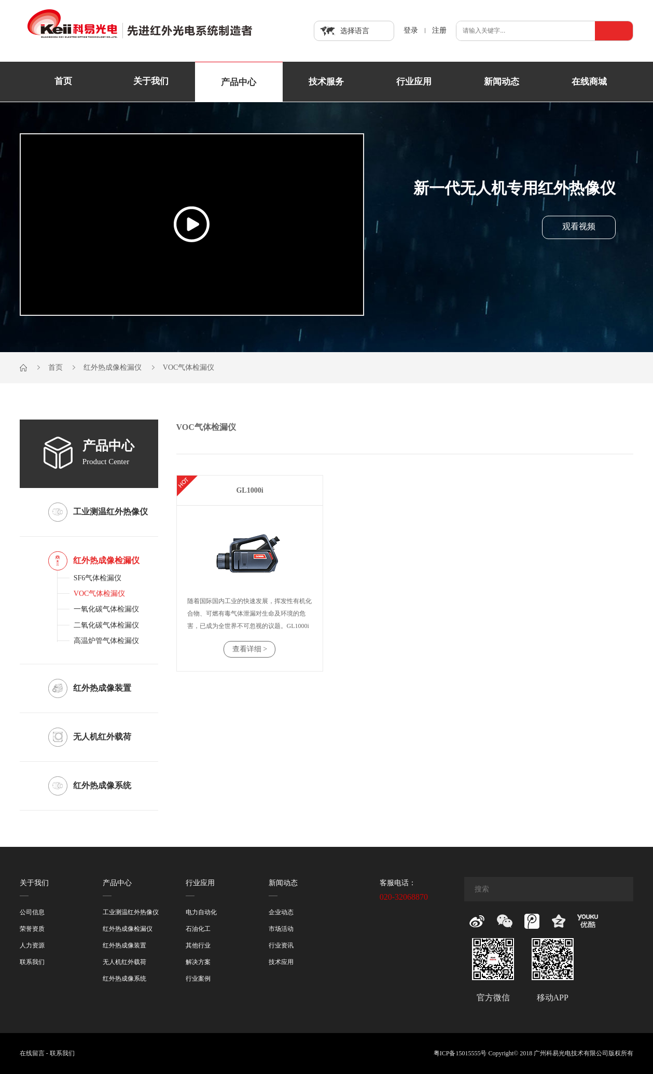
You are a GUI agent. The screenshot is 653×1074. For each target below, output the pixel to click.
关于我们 (151, 81)
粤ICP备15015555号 (460, 1053)
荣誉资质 (32, 929)
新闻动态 (501, 82)
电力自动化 (201, 912)
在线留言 (32, 1053)
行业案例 (198, 978)
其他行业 (198, 945)
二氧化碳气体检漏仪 (106, 625)
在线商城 (589, 82)
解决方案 (198, 962)
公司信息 (32, 912)
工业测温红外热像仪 (131, 912)
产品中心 (238, 82)
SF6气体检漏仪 (98, 578)
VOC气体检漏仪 (189, 367)
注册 (439, 30)
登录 (411, 30)
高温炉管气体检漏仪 (106, 641)
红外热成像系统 (124, 978)
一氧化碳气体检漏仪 (106, 609)
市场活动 (281, 929)
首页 (63, 81)
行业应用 (414, 82)
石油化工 (198, 929)
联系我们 (32, 962)
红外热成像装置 (124, 945)
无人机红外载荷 (124, 962)
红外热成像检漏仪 (113, 367)
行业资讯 (281, 945)
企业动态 (281, 912)
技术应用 (281, 962)
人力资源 (32, 945)
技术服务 (326, 82)
